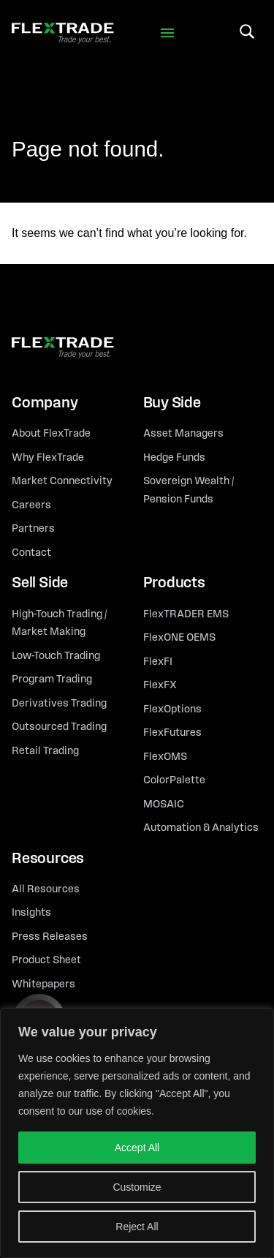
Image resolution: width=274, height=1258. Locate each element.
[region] (137, 1133)
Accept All (137, 1147)
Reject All (136, 1226)
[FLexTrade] (63, 33)
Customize (137, 1187)
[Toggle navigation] (167, 33)
